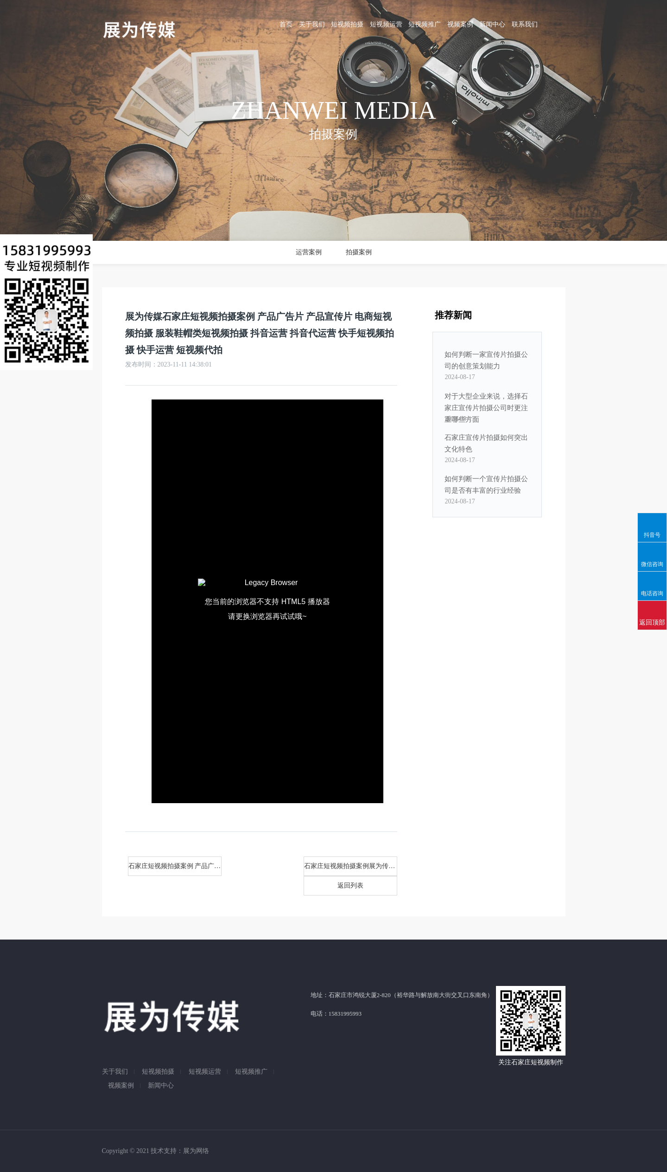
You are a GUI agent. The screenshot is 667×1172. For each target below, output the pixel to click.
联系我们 (525, 24)
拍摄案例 (359, 252)
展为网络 (196, 1150)
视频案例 (460, 24)
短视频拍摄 (347, 24)
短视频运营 (386, 24)
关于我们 (312, 24)
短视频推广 (424, 24)
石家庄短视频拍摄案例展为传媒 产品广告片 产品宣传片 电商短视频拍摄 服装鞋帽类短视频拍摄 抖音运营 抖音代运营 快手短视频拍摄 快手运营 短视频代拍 (350, 866)
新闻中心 (492, 24)
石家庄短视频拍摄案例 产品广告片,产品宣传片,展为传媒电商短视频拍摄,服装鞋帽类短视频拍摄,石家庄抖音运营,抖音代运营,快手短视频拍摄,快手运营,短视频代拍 (175, 866)
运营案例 (309, 252)
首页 (286, 24)
